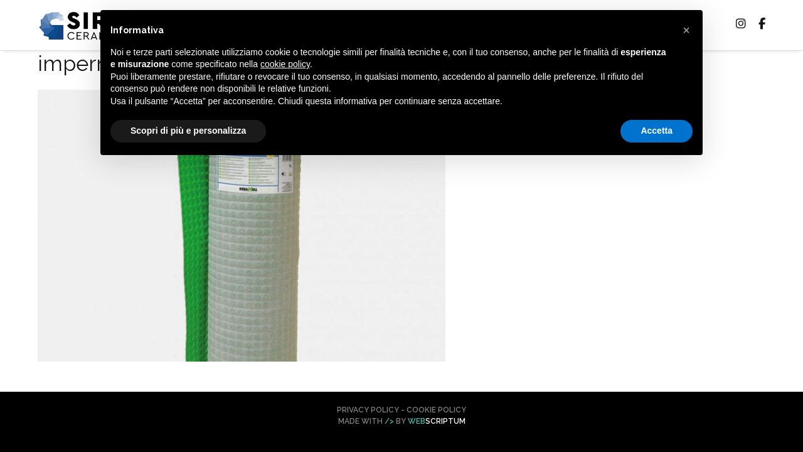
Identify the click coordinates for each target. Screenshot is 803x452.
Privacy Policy (368, 410)
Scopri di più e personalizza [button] (188, 131)
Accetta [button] (657, 131)
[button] (686, 30)
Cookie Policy (436, 410)
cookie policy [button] (285, 64)
